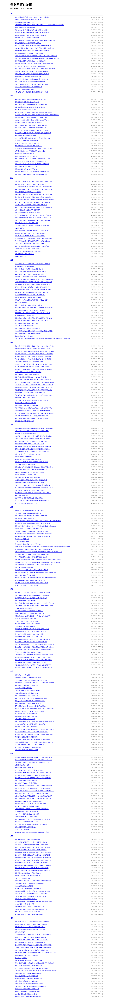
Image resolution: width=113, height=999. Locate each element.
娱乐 (11, 178)
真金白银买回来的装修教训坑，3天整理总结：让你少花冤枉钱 (32, 348)
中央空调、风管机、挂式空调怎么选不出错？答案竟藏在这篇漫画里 (34, 413)
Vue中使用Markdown (20, 256)
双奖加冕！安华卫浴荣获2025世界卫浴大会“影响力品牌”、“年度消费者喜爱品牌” (38, 559)
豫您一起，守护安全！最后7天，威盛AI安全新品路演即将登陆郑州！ (34, 63)
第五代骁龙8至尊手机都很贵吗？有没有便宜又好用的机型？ (32, 17)
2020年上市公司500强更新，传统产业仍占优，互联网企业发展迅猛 (34, 385)
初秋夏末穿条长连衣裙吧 (22, 765)
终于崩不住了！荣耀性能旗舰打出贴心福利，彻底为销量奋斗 (32, 844)
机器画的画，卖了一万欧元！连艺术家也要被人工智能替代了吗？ (33, 860)
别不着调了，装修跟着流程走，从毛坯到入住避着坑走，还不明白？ (34, 369)
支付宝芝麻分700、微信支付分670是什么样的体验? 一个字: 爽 (32, 313)
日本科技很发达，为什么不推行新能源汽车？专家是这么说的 (32, 241)
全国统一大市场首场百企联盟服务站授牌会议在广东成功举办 (32, 523)
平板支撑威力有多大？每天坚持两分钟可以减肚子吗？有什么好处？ (34, 318)
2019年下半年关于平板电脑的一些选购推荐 (27, 814)
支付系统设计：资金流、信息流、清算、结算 (28, 912)
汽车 (11, 95)
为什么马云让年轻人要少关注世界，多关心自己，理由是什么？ (33, 798)
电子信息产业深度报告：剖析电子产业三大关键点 (29, 634)
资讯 (11, 13)
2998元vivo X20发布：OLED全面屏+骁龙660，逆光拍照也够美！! (33, 739)
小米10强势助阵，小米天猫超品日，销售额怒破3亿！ (30, 942)
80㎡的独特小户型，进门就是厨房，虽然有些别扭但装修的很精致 (33, 364)
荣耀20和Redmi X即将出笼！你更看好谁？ (27, 374)
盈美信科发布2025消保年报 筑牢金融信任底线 (28, 76)
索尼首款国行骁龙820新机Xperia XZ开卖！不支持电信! (30, 706)
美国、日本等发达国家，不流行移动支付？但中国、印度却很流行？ (34, 791)
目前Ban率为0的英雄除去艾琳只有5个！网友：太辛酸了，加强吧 (33, 657)
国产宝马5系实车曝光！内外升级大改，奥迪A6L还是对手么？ (32, 138)
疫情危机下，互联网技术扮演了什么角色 (26, 822)
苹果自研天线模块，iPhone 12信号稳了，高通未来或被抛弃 (31, 868)
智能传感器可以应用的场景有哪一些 (25, 827)
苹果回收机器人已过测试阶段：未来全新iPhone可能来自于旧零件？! (34, 683)
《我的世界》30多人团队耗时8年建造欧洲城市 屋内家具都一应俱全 (34, 654)
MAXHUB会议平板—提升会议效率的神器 (27, 816)
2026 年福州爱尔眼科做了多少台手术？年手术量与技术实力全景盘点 (34, 48)
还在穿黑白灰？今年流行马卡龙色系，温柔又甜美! (29, 490)
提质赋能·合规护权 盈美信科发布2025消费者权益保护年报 (31, 71)
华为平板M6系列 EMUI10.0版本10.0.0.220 (26, 811)
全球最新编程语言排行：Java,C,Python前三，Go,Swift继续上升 (32, 410)
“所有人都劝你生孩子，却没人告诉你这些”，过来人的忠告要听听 (33, 282)
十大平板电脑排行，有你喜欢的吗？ (25, 315)
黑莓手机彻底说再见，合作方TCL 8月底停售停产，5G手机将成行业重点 (35, 952)
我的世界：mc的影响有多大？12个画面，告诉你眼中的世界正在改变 (34, 644)
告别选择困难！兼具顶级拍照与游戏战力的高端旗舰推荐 (31, 515)
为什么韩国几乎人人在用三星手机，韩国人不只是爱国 (30, 161)
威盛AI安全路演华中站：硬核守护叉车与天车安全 (29, 53)
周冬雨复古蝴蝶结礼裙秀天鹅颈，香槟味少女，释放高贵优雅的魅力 (34, 757)
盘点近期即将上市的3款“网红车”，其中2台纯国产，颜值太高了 (33, 133)
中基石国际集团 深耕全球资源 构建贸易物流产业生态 (30, 81)
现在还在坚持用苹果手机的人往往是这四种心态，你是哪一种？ (33, 857)
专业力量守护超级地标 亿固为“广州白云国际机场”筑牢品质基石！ (33, 536)
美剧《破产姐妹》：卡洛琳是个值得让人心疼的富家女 (30, 184)
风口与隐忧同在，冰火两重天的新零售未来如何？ (29, 914)
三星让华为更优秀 (20, 932)
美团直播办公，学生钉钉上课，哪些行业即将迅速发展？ (31, 642)
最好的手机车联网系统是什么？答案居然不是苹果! (29, 472)
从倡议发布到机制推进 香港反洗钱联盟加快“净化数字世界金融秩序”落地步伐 (37, 58)
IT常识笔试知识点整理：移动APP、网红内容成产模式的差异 (32, 629)
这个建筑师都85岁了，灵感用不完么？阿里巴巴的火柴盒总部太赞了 (34, 238)
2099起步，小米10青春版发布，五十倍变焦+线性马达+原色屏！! (33, 436)
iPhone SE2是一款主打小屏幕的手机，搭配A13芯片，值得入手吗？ (34, 207)
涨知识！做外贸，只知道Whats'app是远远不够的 (28, 960)
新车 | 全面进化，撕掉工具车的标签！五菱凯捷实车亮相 (31, 125)
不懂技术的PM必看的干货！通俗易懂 (25, 403)
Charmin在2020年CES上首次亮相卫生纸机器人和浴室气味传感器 (33, 947)
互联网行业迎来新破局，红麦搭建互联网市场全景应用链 (31, 909)
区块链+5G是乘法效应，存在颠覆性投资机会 (27, 991)
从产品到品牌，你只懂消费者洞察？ (25, 904)
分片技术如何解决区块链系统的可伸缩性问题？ (28, 973)
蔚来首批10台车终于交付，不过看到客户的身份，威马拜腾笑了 (33, 788)
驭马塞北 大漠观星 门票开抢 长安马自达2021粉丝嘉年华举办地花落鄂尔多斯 (37, 115)
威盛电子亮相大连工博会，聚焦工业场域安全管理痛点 (30, 35)
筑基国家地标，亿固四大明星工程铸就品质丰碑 (28, 528)
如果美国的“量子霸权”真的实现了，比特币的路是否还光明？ (32, 950)
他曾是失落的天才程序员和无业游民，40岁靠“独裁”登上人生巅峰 (33, 796)
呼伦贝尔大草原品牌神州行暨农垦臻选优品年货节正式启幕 (31, 583)
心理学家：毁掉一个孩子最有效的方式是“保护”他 (29, 269)
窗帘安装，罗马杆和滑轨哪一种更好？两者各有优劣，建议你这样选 (34, 346)
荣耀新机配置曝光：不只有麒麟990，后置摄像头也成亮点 (31, 292)
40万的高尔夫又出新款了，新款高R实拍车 (27, 140)
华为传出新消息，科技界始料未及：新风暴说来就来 (30, 236)
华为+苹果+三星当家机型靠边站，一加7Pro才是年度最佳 (31, 377)
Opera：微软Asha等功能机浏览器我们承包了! (27, 690)
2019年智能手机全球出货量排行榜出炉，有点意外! (29, 482)
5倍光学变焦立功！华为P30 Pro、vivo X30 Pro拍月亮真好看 (32, 809)
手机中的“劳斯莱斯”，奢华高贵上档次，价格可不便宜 (30, 305)
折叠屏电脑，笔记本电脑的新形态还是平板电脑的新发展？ (31, 174)
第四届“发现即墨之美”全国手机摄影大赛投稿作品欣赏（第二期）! (34, 487)
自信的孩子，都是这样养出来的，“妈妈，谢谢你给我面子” (31, 277)
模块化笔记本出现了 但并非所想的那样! (26, 726)
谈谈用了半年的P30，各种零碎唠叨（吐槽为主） (29, 611)
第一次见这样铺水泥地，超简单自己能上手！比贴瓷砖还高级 (32, 366)
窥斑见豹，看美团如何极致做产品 (24, 326)
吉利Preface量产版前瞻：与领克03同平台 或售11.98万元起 (31, 130)
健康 (11, 918)
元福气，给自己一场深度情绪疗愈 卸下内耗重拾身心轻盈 (31, 30)
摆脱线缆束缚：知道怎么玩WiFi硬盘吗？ (26, 405)
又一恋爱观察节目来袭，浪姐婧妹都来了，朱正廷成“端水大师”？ (33, 187)
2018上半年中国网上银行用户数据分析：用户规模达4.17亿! (32, 431)
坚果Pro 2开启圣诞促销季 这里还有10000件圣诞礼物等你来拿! (32, 449)
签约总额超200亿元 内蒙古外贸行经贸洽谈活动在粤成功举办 (32, 554)
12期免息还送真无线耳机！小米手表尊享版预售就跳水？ (31, 842)
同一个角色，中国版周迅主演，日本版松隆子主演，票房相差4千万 (34, 202)
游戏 (11, 589)
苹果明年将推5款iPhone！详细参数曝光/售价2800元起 (30, 151)
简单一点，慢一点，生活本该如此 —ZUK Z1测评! (29, 454)
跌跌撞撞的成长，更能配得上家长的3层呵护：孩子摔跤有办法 (32, 284)
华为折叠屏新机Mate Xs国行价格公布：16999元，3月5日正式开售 (33, 148)
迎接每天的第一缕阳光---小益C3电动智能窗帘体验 (29, 361)
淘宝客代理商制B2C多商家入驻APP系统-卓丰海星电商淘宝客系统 (33, 408)
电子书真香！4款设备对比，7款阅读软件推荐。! (28, 747)
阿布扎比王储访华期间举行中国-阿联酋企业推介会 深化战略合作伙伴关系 (36, 56)
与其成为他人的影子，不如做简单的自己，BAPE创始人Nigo (32, 762)
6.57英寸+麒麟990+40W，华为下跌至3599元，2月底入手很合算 (33, 215)
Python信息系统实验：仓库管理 (24, 886)
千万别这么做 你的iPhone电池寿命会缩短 (26, 223)
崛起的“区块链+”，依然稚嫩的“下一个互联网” (28, 996)
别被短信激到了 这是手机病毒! (23, 456)
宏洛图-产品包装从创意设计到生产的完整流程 (28, 544)
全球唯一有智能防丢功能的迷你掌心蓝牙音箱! (28, 459)
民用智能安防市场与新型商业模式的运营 (26, 323)
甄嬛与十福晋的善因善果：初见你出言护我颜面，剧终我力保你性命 (34, 199)
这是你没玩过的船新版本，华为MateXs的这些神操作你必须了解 (33, 379)
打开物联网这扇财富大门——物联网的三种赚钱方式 (30, 883)
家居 (11, 342)
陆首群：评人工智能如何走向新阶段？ (26, 899)
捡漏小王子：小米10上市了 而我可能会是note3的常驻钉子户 (32, 937)
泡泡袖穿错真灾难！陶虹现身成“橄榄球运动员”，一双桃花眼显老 (33, 194)
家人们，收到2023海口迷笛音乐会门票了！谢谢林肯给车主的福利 (33, 112)
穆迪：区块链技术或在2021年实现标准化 (26, 976)
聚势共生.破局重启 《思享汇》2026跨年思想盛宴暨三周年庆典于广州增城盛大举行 (38, 552)
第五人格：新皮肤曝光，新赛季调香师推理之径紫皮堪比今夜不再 (33, 660)
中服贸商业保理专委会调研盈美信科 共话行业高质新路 (30, 61)
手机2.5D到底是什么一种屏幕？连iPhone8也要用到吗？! (31, 469)
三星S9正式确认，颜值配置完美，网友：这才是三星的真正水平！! (34, 467)
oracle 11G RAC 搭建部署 (22, 829)
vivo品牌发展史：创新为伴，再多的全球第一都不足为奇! (31, 680)
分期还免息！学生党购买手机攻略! (25, 719)
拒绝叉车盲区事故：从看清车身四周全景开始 (28, 43)
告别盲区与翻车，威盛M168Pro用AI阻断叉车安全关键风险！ (32, 84)
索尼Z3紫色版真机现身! (21, 495)
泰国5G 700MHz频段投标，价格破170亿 (26, 156)
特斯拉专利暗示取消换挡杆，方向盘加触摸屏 (28, 248)
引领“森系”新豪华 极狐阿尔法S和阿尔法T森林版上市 (30, 107)
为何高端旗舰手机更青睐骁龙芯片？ (25, 22)
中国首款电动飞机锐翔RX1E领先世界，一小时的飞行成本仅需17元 (34, 307)
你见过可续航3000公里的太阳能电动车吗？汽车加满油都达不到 (33, 616)
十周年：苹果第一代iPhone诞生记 (24, 153)
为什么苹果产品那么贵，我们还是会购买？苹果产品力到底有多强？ (34, 395)
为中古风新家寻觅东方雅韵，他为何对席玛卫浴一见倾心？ (31, 557)
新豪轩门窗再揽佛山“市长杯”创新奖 (25, 575)
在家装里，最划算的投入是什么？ (24, 421)
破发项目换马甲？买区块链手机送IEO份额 (27, 989)
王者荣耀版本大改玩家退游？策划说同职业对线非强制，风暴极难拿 (34, 647)
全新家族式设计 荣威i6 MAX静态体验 (25, 135)
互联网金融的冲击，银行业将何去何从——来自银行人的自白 (32, 891)
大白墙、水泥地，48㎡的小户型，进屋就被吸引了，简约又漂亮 (33, 359)
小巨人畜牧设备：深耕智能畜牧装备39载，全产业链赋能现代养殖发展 (35, 69)
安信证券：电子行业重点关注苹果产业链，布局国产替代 (31, 893)
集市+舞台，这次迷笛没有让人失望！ (25, 109)
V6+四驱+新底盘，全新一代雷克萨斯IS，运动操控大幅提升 (32, 117)
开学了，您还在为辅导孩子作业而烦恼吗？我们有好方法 (31, 271)
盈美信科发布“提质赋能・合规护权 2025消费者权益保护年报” (32, 79)
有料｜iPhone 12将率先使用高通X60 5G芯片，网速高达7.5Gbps (32, 220)
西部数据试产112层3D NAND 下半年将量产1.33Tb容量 (30, 631)
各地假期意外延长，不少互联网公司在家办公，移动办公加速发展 (33, 901)
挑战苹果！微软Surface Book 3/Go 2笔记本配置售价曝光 (30, 803)
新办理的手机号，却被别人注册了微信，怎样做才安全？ (31, 598)
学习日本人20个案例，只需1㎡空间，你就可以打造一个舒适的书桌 (34, 354)
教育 (11, 260)
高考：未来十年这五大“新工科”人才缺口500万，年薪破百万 (32, 164)
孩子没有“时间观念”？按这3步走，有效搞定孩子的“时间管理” (32, 287)
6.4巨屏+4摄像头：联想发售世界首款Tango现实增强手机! (31, 480)
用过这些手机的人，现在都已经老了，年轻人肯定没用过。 (31, 940)
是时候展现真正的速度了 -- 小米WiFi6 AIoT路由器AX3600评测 (32, 593)
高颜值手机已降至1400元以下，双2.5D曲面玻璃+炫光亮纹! (31, 462)
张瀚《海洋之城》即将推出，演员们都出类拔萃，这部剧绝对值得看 (34, 197)
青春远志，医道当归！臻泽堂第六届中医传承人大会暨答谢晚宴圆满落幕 (35, 577)
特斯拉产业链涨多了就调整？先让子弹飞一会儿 (28, 636)
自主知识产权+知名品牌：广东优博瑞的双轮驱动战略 (30, 66)
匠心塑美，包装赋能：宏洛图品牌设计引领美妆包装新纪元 (31, 531)
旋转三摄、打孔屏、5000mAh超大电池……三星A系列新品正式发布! (34, 729)
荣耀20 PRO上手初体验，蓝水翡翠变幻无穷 (27, 212)
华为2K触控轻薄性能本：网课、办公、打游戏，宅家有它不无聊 (33, 217)
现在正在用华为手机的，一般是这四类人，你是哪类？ (30, 310)
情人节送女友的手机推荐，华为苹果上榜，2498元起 (30, 295)
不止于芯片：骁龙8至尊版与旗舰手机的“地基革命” (29, 510)
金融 (11, 836)
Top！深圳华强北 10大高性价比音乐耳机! (26, 693)
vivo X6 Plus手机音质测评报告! (23, 688)
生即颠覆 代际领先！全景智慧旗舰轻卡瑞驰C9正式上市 (30, 99)
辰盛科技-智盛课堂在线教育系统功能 (25, 618)
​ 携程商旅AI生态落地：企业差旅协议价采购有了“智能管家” (32, 32)
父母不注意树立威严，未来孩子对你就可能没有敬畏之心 (31, 274)
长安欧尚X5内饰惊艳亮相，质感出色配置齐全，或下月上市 (32, 120)
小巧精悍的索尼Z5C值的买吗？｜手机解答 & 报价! (29, 444)
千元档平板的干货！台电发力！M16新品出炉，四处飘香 (31, 924)
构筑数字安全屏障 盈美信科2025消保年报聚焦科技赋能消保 (32, 74)
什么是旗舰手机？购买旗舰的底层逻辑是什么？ (28, 513)
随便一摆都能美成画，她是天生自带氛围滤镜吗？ (29, 770)
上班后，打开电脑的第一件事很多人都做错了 (28, 806)
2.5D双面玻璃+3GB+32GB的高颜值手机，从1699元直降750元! (32, 451)
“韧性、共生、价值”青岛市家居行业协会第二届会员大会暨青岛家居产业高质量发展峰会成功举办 (42, 546)
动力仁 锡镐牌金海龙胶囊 (22, 541)
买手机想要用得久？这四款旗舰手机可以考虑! (28, 703)
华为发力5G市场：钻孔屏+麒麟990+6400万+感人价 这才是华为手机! (34, 708)
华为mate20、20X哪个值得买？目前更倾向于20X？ (29, 801)
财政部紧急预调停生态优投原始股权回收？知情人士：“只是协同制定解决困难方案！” (39, 25)
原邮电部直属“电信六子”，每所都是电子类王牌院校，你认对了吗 (33, 387)
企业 (11, 507)
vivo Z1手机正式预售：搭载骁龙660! (25, 464)
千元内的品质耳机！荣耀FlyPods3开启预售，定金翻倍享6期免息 (33, 289)
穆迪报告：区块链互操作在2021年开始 (26, 994)
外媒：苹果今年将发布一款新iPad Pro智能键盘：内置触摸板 (32, 595)
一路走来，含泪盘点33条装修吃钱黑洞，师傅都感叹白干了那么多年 (34, 351)
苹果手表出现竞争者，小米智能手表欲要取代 (28, 333)
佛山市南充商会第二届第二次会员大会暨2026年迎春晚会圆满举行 (33, 534)
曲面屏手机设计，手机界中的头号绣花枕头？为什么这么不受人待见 (34, 603)
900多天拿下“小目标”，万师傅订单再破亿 (27, 585)
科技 (11, 424)
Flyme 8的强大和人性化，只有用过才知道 (26, 621)
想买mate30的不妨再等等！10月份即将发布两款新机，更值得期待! (34, 428)
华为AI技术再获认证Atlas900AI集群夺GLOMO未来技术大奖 (32, 921)
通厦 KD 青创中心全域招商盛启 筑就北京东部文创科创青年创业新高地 (35, 40)
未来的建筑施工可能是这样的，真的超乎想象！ (28, 146)
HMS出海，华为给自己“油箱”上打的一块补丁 (28, 143)
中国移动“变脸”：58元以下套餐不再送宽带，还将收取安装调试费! (34, 734)
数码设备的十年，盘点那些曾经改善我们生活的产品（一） (31, 400)
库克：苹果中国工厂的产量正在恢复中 (26, 780)
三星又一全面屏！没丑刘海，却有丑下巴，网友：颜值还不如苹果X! (34, 721)
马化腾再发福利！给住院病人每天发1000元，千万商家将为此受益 (33, 390)
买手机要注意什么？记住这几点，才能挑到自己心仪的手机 (31, 793)
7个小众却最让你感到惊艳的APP (24, 608)
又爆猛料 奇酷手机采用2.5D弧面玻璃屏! (26, 737)
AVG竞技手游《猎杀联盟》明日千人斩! (26, 503)
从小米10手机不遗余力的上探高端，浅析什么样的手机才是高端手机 (34, 605)
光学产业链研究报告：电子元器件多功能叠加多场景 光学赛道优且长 (34, 963)
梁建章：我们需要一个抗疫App (24, 336)
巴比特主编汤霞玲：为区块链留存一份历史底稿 (28, 978)
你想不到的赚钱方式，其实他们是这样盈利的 (28, 297)
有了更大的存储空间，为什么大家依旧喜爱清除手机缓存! (31, 732)
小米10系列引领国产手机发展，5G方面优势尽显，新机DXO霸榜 (33, 945)
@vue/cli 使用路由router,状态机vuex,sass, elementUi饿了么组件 (32, 832)
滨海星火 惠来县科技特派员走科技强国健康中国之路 (30, 580)
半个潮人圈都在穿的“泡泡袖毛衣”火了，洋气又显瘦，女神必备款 (33, 760)
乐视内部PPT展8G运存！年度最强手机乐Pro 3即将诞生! (30, 711)
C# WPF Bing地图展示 (21, 958)
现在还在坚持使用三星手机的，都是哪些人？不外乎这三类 (31, 230)
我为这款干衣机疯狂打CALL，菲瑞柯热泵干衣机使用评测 (31, 416)
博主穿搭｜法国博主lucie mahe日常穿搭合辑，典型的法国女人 (32, 775)
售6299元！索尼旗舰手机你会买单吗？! (26, 433)
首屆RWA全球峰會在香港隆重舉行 (24, 89)
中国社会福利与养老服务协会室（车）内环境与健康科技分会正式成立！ (35, 526)
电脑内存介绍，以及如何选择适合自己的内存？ (28, 169)
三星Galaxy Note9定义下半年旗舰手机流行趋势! (28, 677)
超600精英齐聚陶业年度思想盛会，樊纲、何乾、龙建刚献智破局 (33, 549)
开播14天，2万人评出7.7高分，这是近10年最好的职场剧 (31, 205)
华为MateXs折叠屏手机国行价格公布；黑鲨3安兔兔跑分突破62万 (33, 785)
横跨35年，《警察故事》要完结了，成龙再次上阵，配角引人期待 (33, 181)
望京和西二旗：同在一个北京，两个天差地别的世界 (30, 233)
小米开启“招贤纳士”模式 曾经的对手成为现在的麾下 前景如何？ (33, 870)
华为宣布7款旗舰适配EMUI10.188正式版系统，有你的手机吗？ (33, 246)
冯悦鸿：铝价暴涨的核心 (22, 539)
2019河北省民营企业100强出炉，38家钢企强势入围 (29, 906)
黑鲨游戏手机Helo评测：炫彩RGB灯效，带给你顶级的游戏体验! (33, 446)
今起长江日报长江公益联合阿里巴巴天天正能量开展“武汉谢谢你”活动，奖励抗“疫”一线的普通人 (42, 338)
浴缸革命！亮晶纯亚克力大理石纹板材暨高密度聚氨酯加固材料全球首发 (35, 572)
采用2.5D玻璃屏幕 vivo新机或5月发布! (26, 475)
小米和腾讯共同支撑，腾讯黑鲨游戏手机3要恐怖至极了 (30, 850)
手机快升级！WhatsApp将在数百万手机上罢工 (28, 251)
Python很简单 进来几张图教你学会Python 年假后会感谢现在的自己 (33, 331)
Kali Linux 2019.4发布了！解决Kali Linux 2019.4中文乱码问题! (32, 438)
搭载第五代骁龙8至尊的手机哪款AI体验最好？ (28, 19)
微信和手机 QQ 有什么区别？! (23, 675)
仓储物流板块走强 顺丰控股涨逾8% (25, 626)
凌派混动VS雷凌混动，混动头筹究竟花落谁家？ (28, 122)
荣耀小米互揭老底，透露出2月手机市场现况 (27, 210)
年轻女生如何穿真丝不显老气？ (24, 767)
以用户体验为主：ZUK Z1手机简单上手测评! (27, 477)
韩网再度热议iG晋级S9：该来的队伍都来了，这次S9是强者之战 (33, 649)
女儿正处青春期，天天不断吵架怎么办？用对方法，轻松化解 (32, 264)
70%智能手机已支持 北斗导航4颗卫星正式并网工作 (29, 613)
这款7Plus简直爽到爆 (21, 302)
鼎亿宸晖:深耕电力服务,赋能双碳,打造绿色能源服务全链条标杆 (33, 45)
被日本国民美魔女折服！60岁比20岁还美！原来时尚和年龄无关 (33, 772)
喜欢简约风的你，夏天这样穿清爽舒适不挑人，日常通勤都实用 (33, 778)
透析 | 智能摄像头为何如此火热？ (24, 254)
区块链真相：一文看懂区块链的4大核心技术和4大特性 (30, 986)
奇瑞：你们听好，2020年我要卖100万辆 (26, 166)
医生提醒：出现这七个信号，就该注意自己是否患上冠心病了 (32, 320)
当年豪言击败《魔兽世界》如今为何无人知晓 (28, 652)
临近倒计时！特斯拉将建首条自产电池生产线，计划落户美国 (32, 855)
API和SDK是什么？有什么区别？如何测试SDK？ (29, 888)
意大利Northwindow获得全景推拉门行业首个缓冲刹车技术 (31, 570)
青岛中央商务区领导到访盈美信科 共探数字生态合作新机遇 (32, 50)
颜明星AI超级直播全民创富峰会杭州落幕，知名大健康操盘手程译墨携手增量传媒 (38, 521)
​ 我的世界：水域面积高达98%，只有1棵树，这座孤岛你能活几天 (33, 667)
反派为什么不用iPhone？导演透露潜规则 (26, 783)
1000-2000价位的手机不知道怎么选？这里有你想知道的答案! (32, 500)
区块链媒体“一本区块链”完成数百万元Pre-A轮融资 (29, 983)
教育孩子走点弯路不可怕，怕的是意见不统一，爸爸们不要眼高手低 (34, 279)
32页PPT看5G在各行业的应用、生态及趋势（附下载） (30, 243)
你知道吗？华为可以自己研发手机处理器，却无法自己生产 (31, 300)
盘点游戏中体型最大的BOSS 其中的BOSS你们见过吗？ (30, 662)
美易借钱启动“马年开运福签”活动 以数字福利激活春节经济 (32, 92)
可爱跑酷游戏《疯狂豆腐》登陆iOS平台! (26, 716)
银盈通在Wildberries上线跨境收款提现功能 (27, 38)
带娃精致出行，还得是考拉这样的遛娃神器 (27, 102)
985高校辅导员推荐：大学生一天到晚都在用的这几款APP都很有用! (34, 742)
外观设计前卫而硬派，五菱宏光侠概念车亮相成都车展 (30, 128)
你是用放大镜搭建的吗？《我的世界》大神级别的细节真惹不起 (33, 665)
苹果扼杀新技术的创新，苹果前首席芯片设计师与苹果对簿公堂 (33, 852)
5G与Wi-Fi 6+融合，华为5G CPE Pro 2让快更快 (28, 372)
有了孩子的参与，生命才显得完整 (24, 266)
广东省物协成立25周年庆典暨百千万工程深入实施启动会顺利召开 (33, 565)
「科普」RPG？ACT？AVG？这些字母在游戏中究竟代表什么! (32, 485)
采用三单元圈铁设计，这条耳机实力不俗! (27, 695)
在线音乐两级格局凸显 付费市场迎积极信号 (27, 328)
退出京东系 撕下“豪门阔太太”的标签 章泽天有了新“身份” (31, 824)
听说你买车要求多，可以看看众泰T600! (26, 713)
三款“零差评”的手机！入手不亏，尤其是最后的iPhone (30, 927)
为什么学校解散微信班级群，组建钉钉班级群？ (28, 965)
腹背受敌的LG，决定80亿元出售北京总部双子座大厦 (30, 392)
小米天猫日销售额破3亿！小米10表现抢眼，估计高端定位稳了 (32, 171)
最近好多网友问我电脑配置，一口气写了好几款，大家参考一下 (33, 862)
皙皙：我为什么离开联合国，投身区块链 (26, 981)
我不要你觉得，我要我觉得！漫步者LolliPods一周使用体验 (31, 968)
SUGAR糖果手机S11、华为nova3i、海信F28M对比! (29, 744)
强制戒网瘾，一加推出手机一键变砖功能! (27, 685)
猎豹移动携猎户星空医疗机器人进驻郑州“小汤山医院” (30, 929)
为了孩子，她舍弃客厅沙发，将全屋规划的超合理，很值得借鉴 (33, 356)
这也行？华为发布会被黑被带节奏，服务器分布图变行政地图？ (33, 847)
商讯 (11, 671)
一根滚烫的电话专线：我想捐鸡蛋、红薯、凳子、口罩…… (31, 896)
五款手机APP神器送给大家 (22, 878)
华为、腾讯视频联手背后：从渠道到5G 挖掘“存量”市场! (31, 441)
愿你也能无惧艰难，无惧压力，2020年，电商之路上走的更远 (32, 819)
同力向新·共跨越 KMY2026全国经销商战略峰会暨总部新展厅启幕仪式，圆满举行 (38, 562)
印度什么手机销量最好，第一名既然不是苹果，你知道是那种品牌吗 (34, 382)
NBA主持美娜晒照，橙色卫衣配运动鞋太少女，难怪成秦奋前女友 (33, 189)
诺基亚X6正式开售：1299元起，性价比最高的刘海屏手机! (31, 698)
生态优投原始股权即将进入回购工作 (25, 27)
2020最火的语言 (19, 228)
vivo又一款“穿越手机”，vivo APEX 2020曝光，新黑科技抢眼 (32, 225)
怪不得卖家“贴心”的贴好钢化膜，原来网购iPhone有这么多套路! (33, 493)
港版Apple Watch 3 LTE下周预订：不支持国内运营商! (30, 701)
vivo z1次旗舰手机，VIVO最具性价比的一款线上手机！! (31, 724)
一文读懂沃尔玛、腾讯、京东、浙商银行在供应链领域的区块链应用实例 (35, 971)
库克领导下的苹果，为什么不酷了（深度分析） (28, 624)
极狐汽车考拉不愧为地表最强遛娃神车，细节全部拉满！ (31, 104)
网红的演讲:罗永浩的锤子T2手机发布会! (26, 750)
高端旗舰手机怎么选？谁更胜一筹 (24, 518)
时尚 (11, 753)
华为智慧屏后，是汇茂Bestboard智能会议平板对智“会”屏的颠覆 (33, 881)
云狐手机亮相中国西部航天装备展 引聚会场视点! (29, 498)
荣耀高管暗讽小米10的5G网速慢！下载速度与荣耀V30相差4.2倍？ (34, 865)
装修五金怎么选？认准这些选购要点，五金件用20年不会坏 (31, 418)
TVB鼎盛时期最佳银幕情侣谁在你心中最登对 (28, 192)
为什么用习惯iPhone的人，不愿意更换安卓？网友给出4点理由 (32, 158)
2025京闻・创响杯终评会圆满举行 (24, 567)
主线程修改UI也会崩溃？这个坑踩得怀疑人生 (28, 873)
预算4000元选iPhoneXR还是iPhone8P (25, 600)
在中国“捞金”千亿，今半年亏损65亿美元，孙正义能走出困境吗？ (33, 934)
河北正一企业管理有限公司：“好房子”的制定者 (28, 87)
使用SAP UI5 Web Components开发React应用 (27, 875)
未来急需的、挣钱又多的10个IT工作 (25, 397)
